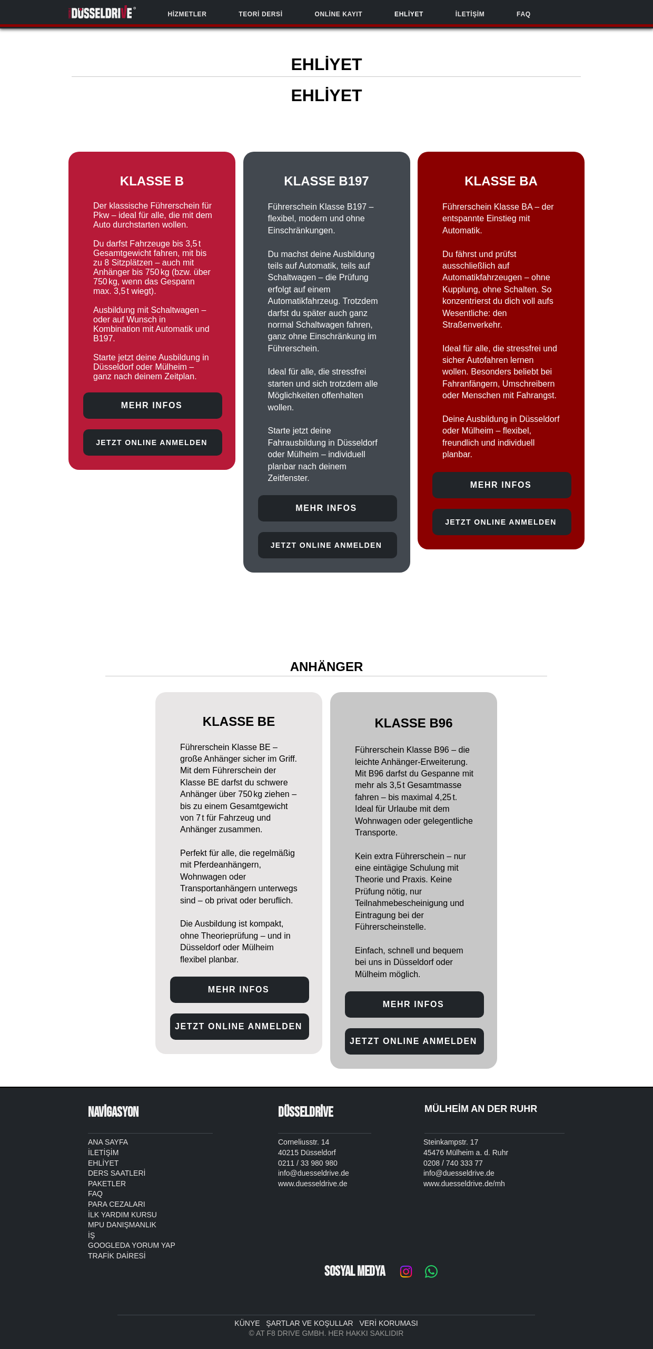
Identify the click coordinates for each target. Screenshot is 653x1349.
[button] (187, 14)
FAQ (95, 1193)
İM (115, 1152)
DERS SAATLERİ (116, 1173)
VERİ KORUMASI (388, 1323)
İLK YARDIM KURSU (122, 1214)
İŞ (91, 1235)
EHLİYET (103, 1163)
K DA (117, 1256)
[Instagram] (406, 1271)
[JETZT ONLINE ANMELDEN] (152, 442)
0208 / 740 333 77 (453, 1163)
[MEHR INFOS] (152, 405)
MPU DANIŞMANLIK (122, 1224)
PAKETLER (107, 1183)
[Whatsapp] (431, 1271)
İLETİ (96, 1152)
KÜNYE (250, 1323)
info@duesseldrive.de (458, 1173)
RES (136, 1256)
